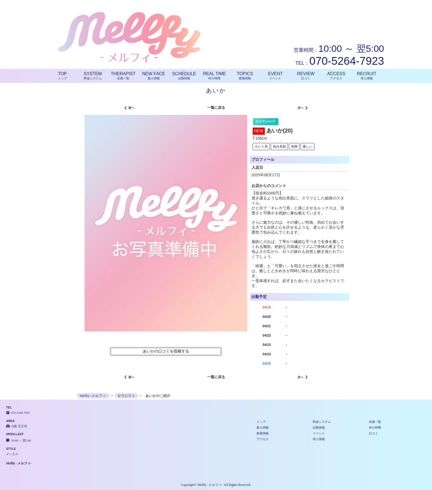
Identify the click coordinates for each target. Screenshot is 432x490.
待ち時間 (375, 427)
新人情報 (262, 427)
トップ (261, 421)
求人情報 (319, 439)
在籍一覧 (375, 421)
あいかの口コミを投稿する (166, 351)
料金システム (322, 421)
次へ (303, 108)
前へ (129, 108)
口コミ (373, 433)
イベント (319, 433)
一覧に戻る (216, 107)
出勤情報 (319, 427)
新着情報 (262, 433)
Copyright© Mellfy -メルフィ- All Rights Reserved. (216, 485)
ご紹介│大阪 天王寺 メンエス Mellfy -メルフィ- (397, 2)
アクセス (262, 439)
